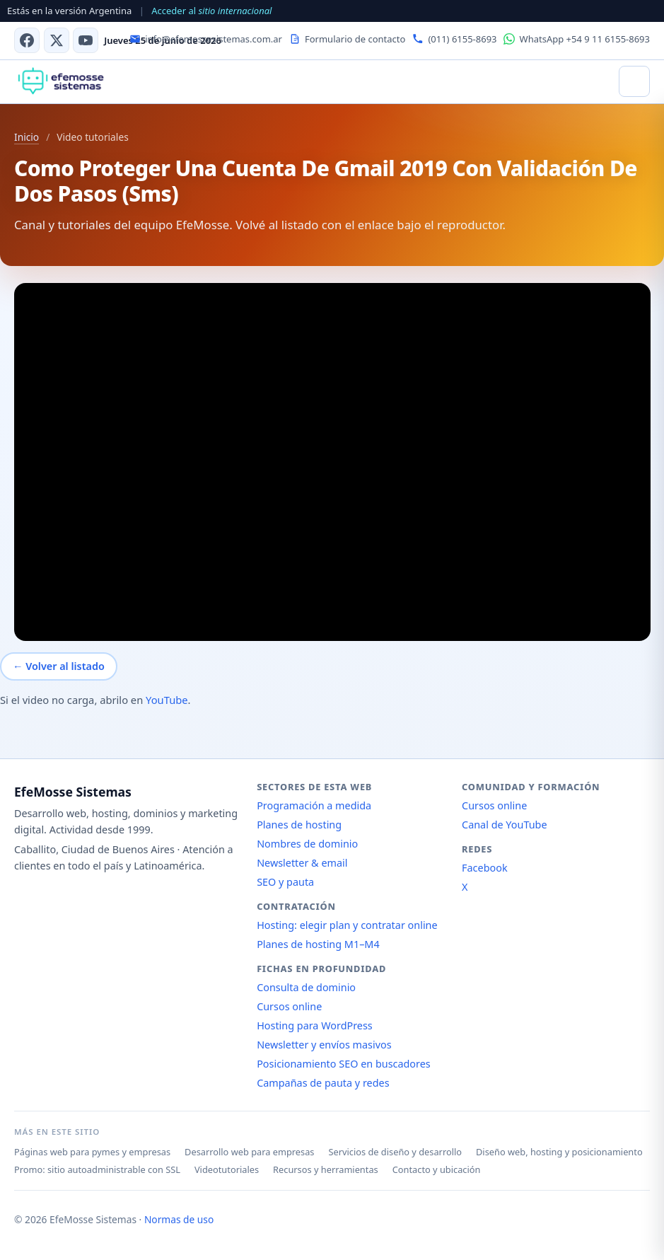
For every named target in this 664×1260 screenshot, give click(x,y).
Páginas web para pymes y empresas (92, 1151)
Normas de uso (179, 1219)
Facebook (485, 867)
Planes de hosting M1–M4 (318, 944)
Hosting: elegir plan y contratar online (347, 925)
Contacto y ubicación (436, 1169)
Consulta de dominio (306, 987)
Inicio (26, 137)
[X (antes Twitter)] (56, 40)
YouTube (167, 700)
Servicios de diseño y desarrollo (395, 1151)
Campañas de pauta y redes (323, 1083)
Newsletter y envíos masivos (324, 1044)
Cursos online (289, 1006)
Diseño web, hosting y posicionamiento (559, 1151)
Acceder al (211, 10)
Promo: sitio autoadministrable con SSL (97, 1169)
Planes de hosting (299, 824)
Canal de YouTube (504, 824)
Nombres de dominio (307, 843)
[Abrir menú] (634, 81)
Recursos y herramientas (325, 1169)
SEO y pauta (285, 882)
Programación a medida (314, 805)
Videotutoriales (226, 1169)
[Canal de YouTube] (85, 40)
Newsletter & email (302, 862)
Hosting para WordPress (315, 1025)
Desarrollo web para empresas (249, 1151)
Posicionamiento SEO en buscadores (344, 1063)
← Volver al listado (59, 666)
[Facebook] (27, 40)
